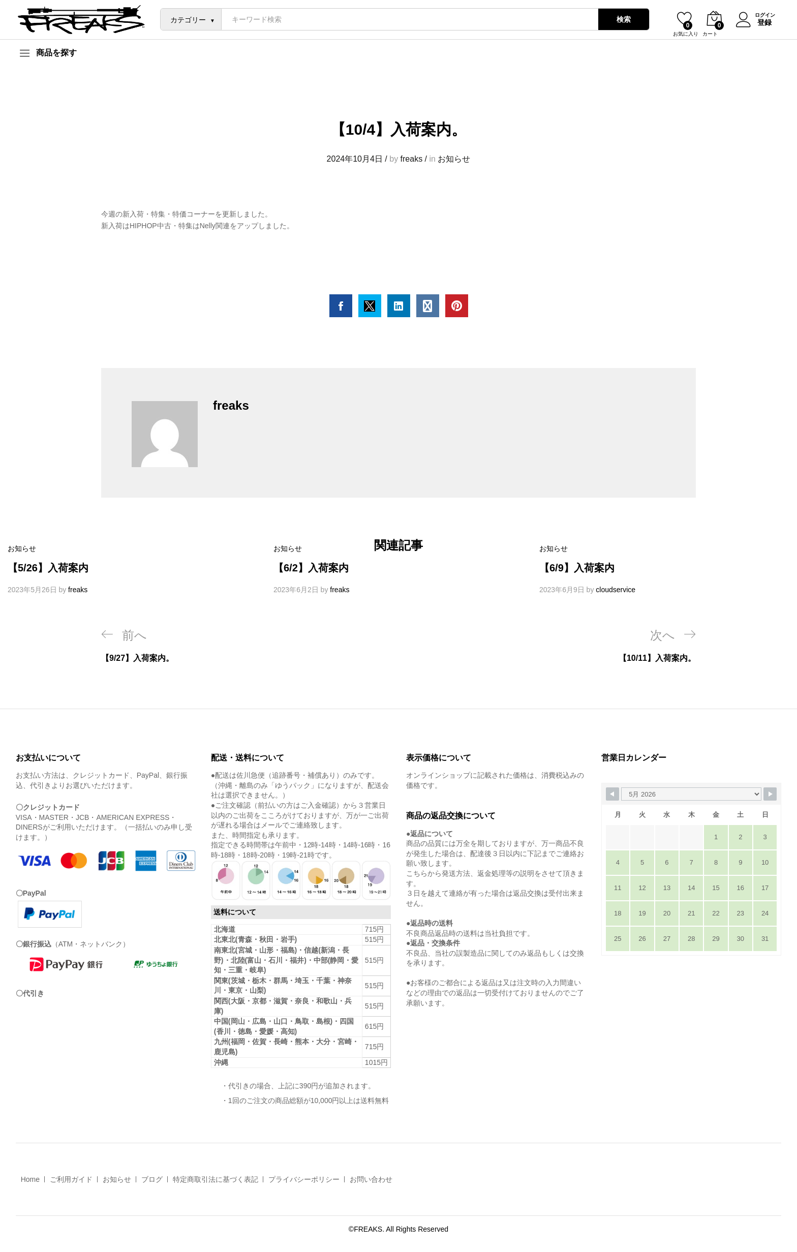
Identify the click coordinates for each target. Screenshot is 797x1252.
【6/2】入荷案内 (311, 567)
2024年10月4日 (355, 159)
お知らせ (454, 159)
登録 (762, 22)
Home (30, 1179)
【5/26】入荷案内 (48, 567)
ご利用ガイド (71, 1179)
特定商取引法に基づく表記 (215, 1179)
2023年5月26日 (32, 590)
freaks (412, 159)
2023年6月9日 (562, 590)
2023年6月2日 (296, 590)
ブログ (152, 1179)
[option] (133, 569)
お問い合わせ (371, 1179)
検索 (621, 19)
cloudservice (615, 590)
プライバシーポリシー (304, 1179)
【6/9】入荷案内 (577, 567)
